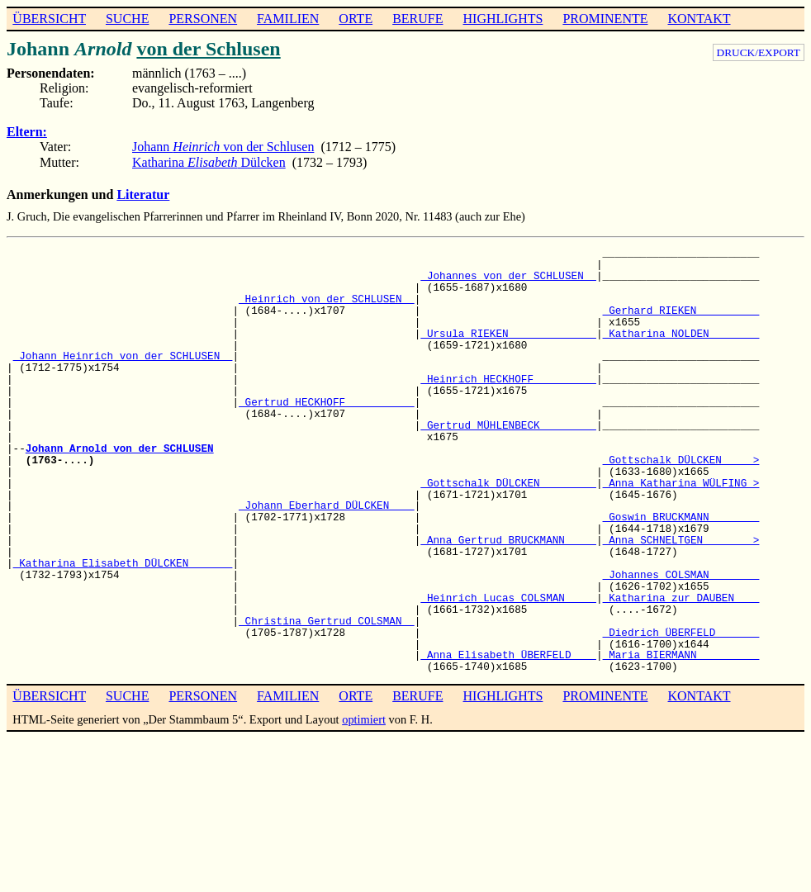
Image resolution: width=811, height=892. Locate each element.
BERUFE (417, 19)
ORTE (355, 19)
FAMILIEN (288, 19)
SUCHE (127, 19)
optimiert (364, 719)
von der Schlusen (208, 48)
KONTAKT (698, 19)
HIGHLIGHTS (503, 19)
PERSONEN (202, 19)
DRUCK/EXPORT (758, 52)
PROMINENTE (604, 19)
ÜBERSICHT (49, 19)
